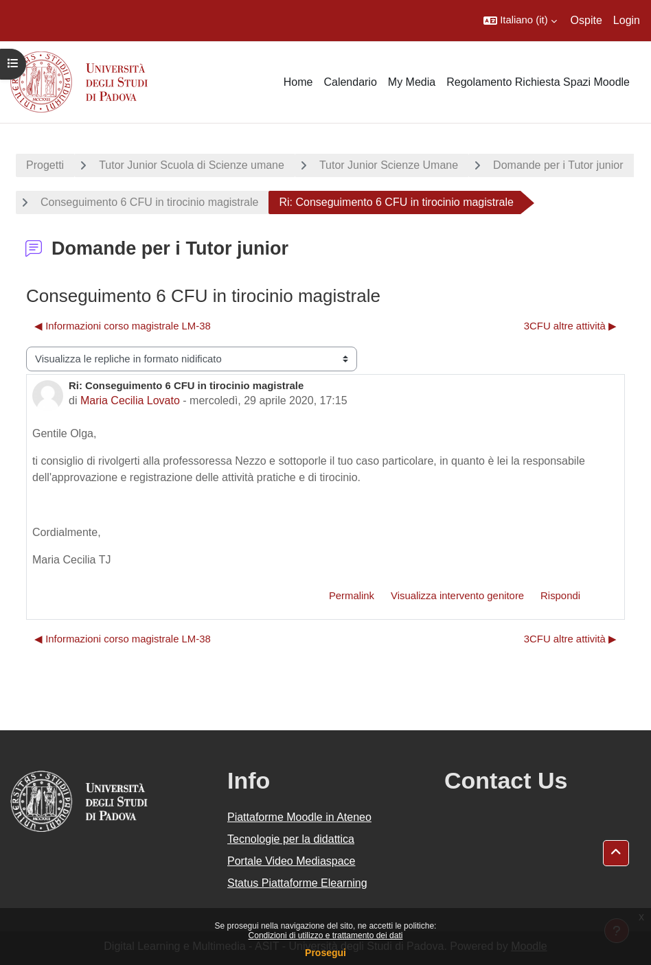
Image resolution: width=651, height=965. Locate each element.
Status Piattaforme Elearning (297, 883)
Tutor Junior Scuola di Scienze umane (191, 165)
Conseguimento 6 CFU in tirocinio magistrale (149, 202)
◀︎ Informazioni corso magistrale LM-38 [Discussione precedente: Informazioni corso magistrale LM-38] (122, 326)
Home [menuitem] (298, 82)
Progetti (45, 165)
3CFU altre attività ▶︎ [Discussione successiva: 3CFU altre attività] (570, 326)
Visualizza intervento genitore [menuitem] (457, 595)
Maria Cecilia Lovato (130, 400)
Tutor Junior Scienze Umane (388, 165)
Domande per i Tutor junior (558, 165)
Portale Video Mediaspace (291, 861)
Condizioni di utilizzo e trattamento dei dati (326, 935)
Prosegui (325, 952)
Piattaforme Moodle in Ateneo (299, 817)
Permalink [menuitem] (351, 595)
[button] (519, 20)
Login (626, 20)
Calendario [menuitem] (349, 82)
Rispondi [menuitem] (560, 595)
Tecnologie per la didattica (290, 839)
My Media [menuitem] (411, 82)
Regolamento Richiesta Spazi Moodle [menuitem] (538, 82)
